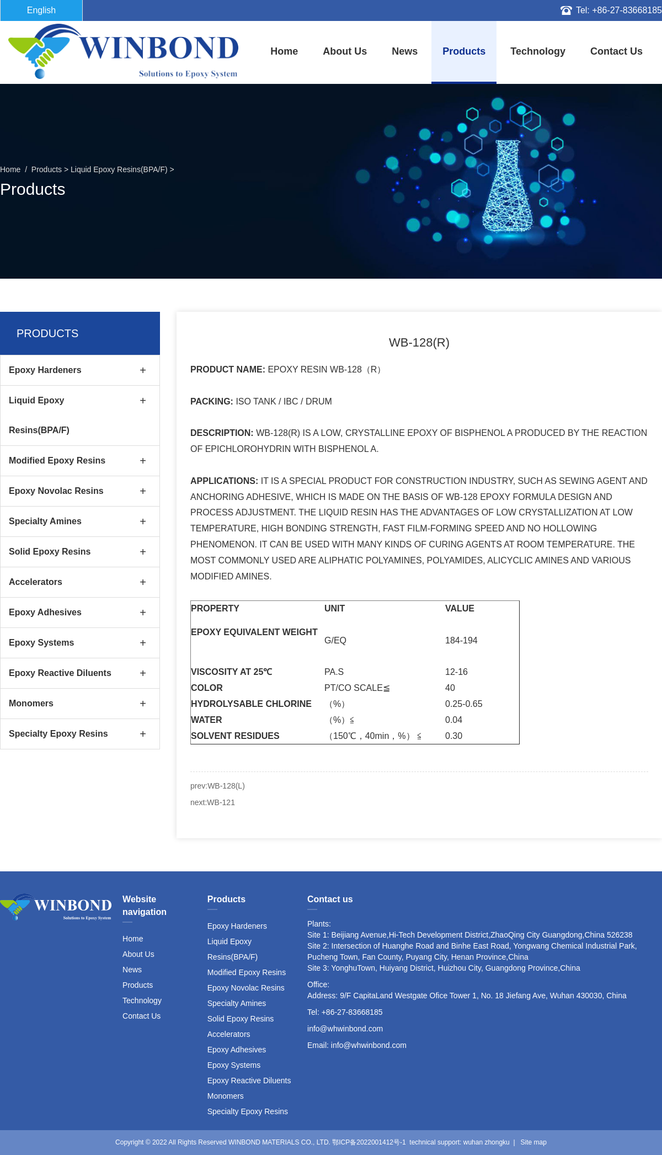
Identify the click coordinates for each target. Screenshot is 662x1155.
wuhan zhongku (486, 1142)
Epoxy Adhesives (45, 612)
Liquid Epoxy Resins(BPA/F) (119, 169)
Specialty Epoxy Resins (58, 733)
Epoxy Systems (41, 642)
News (405, 51)
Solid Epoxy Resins (49, 551)
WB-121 (221, 802)
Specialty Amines (45, 521)
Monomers (31, 703)
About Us (345, 51)
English (41, 10)
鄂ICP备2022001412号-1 (368, 1142)
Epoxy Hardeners (45, 370)
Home (132, 938)
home (284, 51)
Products (463, 51)
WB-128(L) (226, 785)
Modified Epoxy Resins (57, 460)
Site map (534, 1142)
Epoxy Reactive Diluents (60, 673)
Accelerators (35, 582)
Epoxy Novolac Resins (56, 491)
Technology (537, 51)
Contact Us (616, 51)
